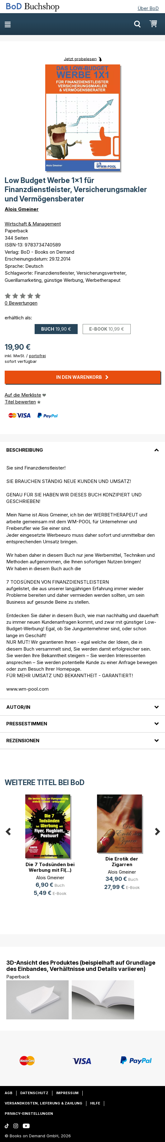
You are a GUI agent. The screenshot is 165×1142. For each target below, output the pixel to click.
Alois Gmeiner (22, 209)
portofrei (37, 355)
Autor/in (18, 707)
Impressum (67, 1093)
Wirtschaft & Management (33, 224)
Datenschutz (34, 1093)
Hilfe (95, 1103)
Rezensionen (22, 741)
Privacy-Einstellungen (29, 1113)
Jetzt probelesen (80, 58)
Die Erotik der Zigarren (121, 861)
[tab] (82, 446)
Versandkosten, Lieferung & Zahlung (43, 1103)
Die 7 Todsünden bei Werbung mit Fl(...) (50, 867)
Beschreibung (24, 450)
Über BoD (148, 8)
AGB (8, 1093)
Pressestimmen (26, 724)
